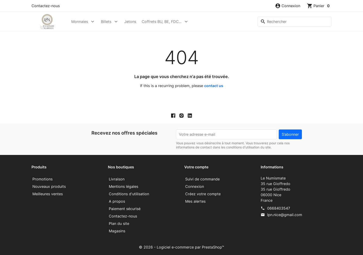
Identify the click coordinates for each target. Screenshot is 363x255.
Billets (106, 21)
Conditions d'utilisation (129, 194)
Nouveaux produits (49, 186)
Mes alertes (195, 201)
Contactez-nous (45, 5)
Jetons (130, 21)
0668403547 (278, 208)
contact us (213, 85)
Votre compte (196, 167)
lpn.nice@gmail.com (284, 214)
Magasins (117, 231)
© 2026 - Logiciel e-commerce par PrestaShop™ (181, 247)
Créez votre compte (203, 194)
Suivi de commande (202, 179)
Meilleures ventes (47, 194)
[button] (287, 6)
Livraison (117, 179)
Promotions (42, 179)
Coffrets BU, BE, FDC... (162, 21)
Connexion (194, 186)
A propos (117, 201)
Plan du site (119, 223)
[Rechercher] (294, 21)
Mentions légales (123, 186)
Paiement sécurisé (125, 208)
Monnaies (79, 21)
